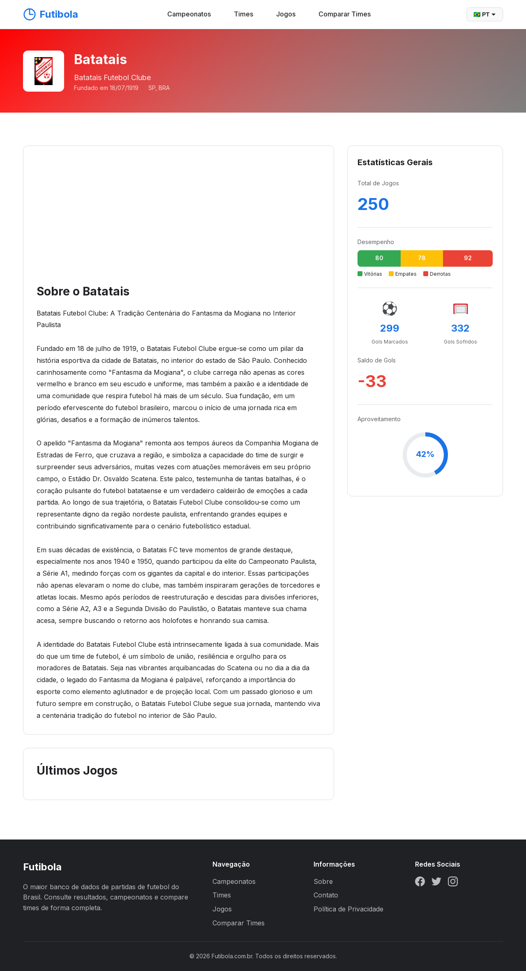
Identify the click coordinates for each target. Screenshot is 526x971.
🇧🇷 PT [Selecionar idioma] (484, 14)
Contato (326, 895)
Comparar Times (344, 14)
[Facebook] (420, 883)
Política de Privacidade (348, 909)
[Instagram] (453, 883)
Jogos (285, 14)
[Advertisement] (179, 220)
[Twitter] (436, 883)
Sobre (323, 881)
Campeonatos (189, 14)
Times (243, 14)
